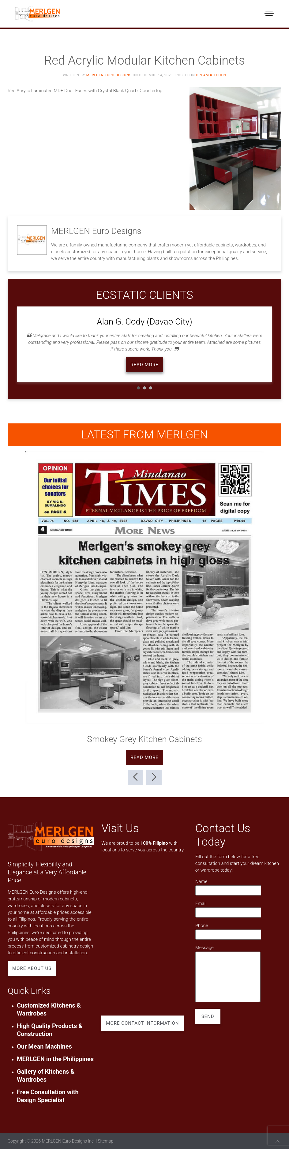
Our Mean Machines (44, 1046)
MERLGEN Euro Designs (109, 75)
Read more (144, 364)
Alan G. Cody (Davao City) (144, 322)
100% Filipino (154, 843)
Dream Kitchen (211, 75)
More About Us (31, 968)
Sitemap (105, 1141)
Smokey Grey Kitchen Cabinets (144, 739)
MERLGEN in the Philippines (55, 1059)
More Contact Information (142, 1023)
